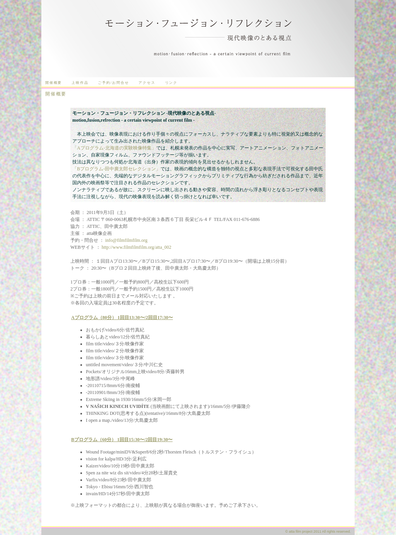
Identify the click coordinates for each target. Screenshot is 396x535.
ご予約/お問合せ (113, 83)
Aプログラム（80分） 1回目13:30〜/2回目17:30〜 (122, 317)
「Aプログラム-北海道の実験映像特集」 (114, 148)
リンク (171, 83)
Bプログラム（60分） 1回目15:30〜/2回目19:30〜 (121, 439)
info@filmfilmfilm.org (126, 240)
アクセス (146, 83)
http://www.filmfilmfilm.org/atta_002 (136, 247)
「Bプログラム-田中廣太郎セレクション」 (116, 169)
